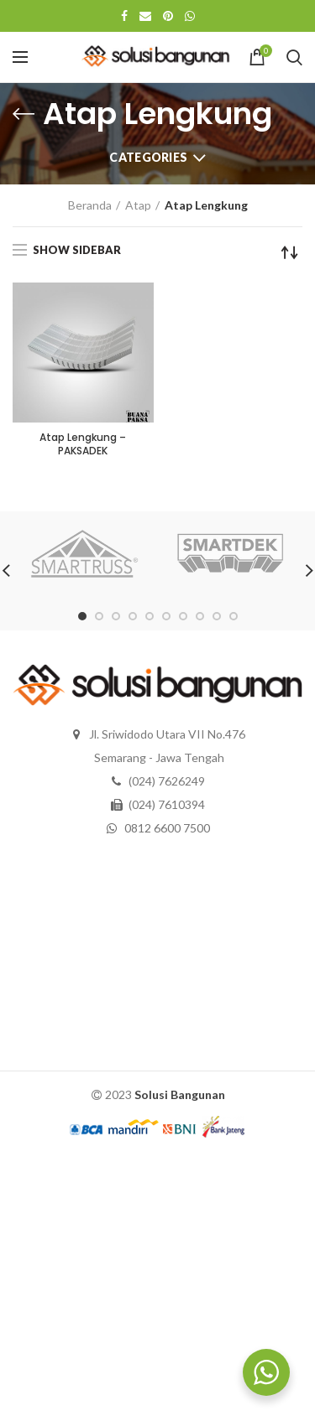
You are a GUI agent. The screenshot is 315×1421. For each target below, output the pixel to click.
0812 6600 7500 (167, 828)
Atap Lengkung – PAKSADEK (82, 444)
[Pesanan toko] (289, 252)
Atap (138, 205)
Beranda (90, 205)
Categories (148, 157)
